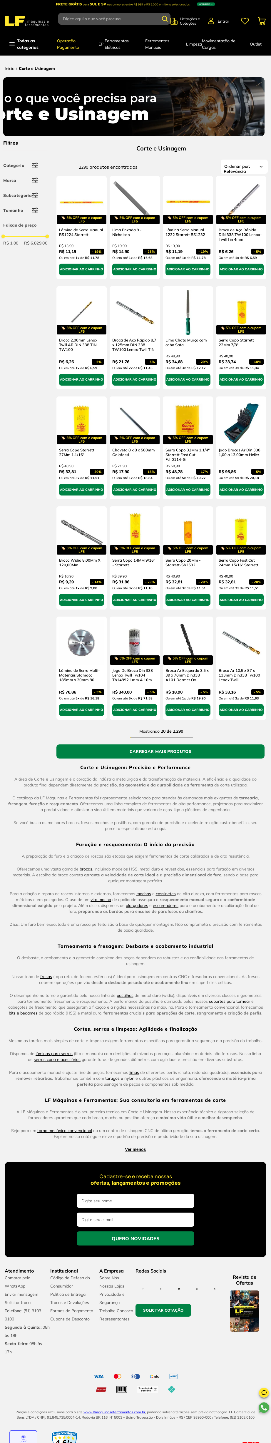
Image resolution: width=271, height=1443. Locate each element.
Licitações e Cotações (190, 21)
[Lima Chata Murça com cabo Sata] (188, 337)
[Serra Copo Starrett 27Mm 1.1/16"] (81, 448)
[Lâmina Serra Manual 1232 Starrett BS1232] (188, 227)
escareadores (165, 905)
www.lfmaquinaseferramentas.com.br (114, 1412)
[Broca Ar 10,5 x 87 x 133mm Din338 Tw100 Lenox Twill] (241, 668)
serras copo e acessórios (57, 1059)
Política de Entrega (68, 1294)
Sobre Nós (109, 1277)
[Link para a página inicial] (9, 68)
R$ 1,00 (10, 243)
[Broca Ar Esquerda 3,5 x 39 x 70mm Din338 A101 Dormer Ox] (188, 668)
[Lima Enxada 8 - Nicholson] (135, 227)
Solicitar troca (18, 1302)
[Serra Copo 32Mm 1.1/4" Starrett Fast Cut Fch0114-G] (188, 448)
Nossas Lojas (111, 1286)
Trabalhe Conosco (116, 1310)
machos (143, 893)
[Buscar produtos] (165, 19)
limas (134, 1072)
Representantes (114, 1319)
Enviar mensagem (21, 1294)
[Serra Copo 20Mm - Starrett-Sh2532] (188, 558)
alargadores (137, 905)
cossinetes (166, 893)
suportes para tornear (229, 1001)
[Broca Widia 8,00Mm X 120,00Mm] (81, 558)
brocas (86, 869)
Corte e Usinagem (37, 68)
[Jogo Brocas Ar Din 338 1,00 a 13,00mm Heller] (241, 448)
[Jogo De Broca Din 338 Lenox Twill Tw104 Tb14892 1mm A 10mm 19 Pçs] (135, 668)
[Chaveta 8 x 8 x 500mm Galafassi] (135, 448)
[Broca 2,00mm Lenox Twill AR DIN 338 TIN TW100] (81, 337)
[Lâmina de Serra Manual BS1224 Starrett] (81, 227)
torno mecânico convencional (64, 1130)
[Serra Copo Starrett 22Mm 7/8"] (241, 337)
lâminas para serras (54, 1053)
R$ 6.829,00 (36, 243)
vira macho (101, 899)
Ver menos (135, 1149)
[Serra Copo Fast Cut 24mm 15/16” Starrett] (241, 558)
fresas (46, 976)
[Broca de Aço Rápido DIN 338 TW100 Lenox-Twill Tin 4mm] (241, 227)
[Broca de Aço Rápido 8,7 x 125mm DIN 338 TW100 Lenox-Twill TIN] (135, 337)
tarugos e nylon (119, 1078)
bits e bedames (23, 1013)
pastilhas (125, 995)
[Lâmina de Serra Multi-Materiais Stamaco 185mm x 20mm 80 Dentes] (81, 668)
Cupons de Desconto (70, 1319)
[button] (264, 1394)
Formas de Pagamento (71, 1310)
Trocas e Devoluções (69, 1302)
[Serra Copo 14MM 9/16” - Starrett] (135, 558)
